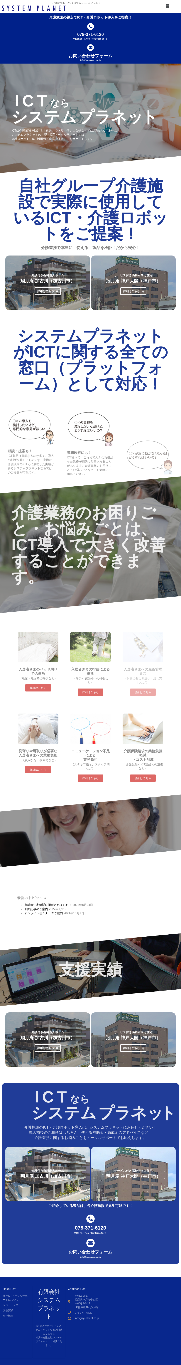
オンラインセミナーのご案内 (43, 913)
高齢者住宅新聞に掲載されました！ (48, 904)
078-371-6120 (90, 34)
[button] (48, 291)
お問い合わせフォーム (90, 55)
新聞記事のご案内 (36, 909)
